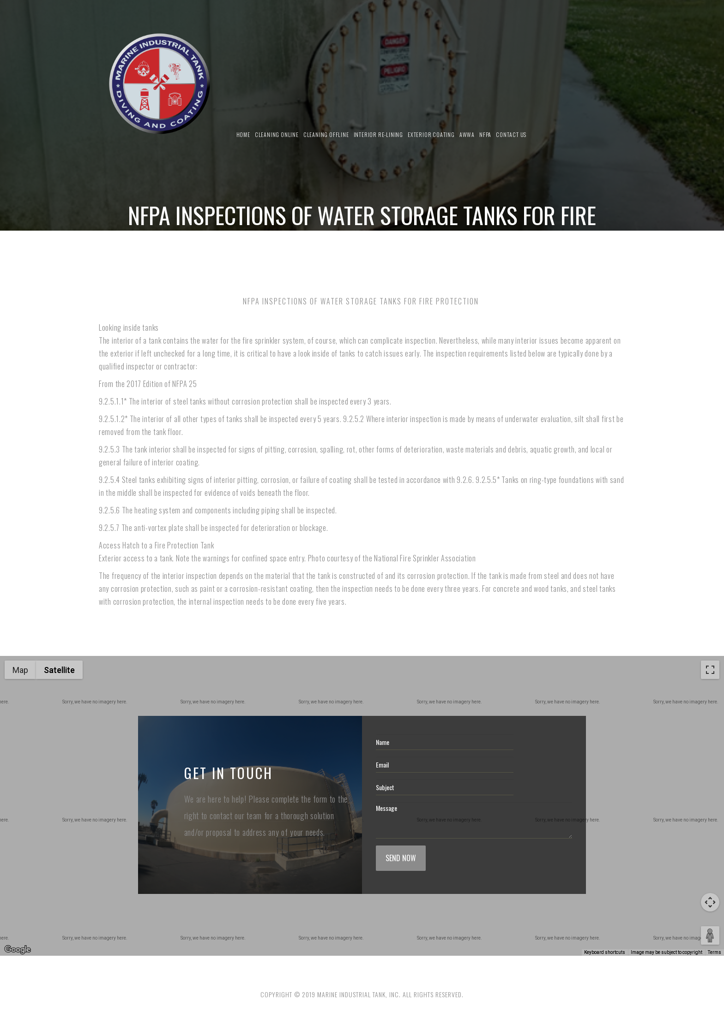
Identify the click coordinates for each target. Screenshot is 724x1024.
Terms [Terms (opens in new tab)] (714, 952)
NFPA (485, 134)
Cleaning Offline (326, 134)
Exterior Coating (431, 134)
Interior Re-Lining (378, 134)
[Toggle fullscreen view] (710, 670)
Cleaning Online (277, 134)
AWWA (467, 134)
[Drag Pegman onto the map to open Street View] (710, 935)
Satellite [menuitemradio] (59, 670)
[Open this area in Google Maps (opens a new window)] (17, 950)
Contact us (511, 134)
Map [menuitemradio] (20, 670)
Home (243, 134)
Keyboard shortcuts (604, 952)
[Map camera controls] (710, 902)
